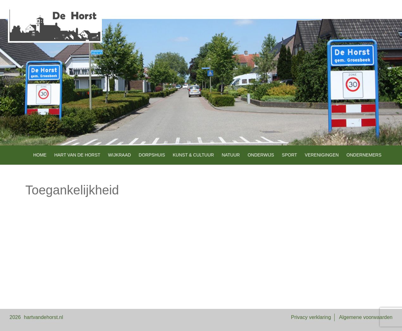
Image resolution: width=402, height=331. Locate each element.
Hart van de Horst (77, 154)
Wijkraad (119, 154)
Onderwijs (261, 154)
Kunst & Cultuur (193, 154)
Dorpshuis (152, 154)
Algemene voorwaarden (366, 317)
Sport (289, 154)
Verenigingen (322, 154)
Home (40, 154)
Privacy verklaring (311, 317)
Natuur (231, 154)
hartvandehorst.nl (43, 317)
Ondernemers (364, 154)
